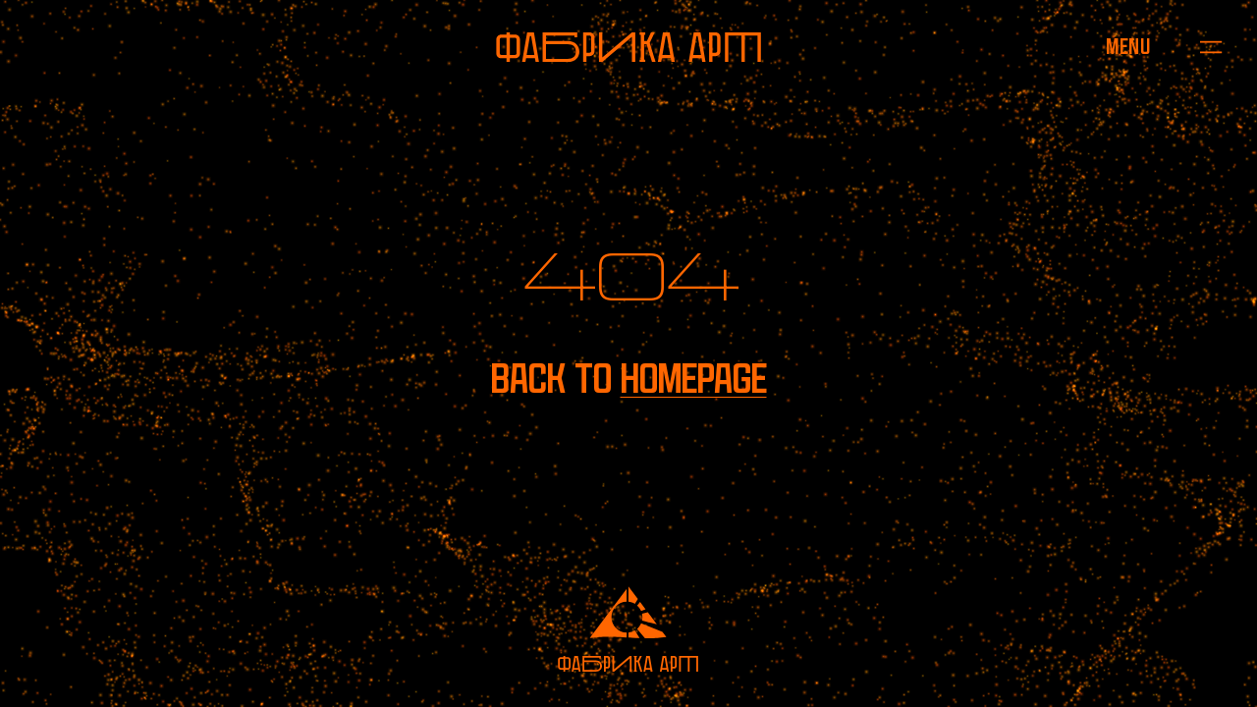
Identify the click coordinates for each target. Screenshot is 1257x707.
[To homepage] (628, 47)
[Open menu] (1128, 47)
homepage (694, 378)
